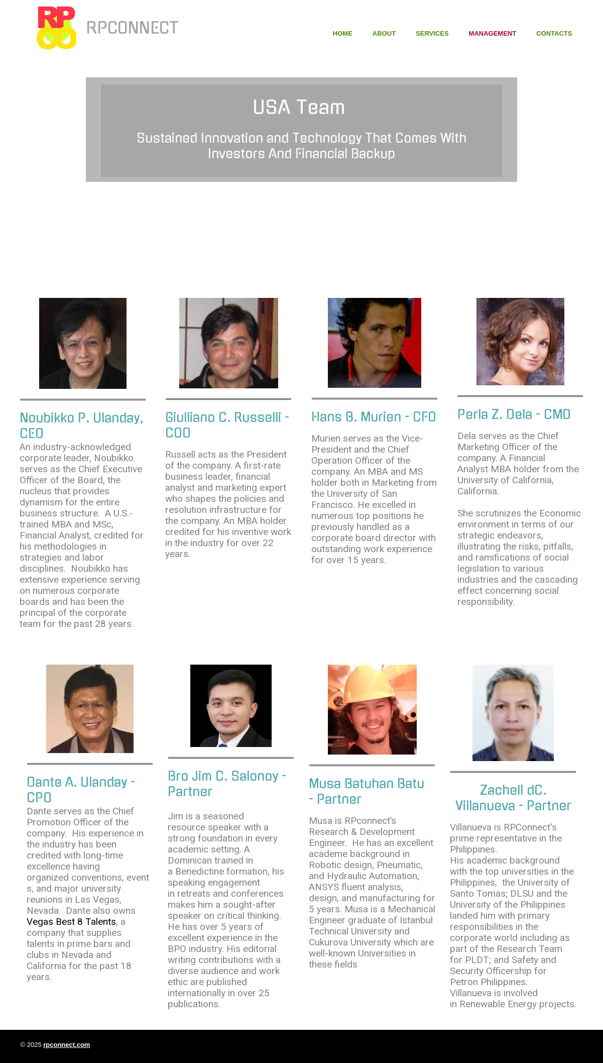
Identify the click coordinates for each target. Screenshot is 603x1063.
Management (493, 33)
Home (342, 33)
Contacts (554, 33)
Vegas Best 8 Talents (71, 921)
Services (432, 33)
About (384, 33)
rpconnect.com (66, 1044)
